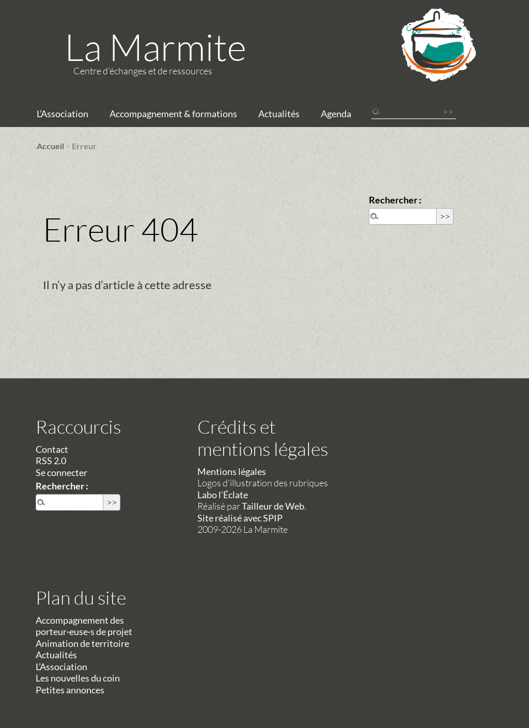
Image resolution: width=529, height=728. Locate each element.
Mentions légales (231, 471)
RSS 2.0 (51, 460)
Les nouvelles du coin (78, 678)
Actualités (279, 113)
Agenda (336, 113)
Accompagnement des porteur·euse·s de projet (84, 626)
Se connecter (61, 472)
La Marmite (155, 46)
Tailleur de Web (273, 506)
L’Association (62, 113)
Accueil (50, 146)
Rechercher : (395, 199)
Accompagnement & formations (173, 113)
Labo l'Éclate (222, 494)
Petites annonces (70, 689)
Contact (52, 449)
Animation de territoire (82, 643)
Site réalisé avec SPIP (240, 518)
